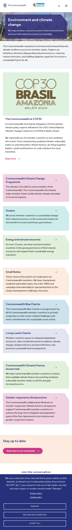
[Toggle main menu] (66, 6)
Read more (10, 159)
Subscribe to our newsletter (21, 450)
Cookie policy (36, 497)
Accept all (35, 523)
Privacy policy (36, 493)
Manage (35, 506)
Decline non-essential (35, 515)
